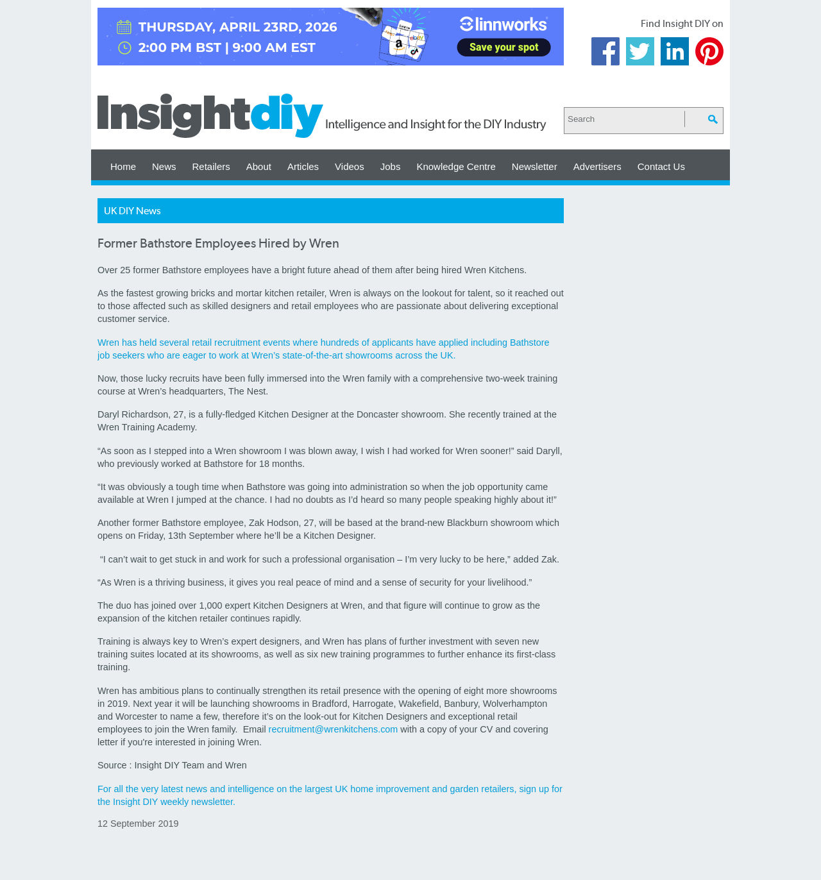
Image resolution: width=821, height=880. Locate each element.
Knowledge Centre (455, 166)
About (258, 166)
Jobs (390, 166)
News (164, 166)
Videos (349, 166)
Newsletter (534, 166)
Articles (303, 166)
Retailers (211, 166)
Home (123, 166)
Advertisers (597, 166)
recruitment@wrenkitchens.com (333, 729)
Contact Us (661, 166)
